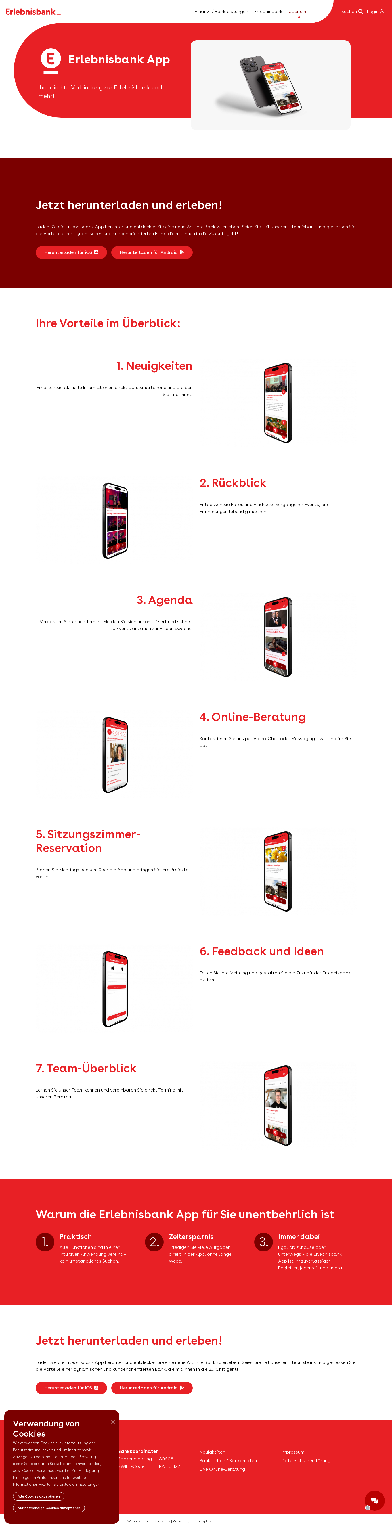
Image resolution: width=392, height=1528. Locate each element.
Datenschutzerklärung (306, 1460)
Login (375, 11)
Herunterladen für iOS (71, 252)
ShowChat (375, 1501)
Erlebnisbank (268, 11)
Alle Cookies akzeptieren (39, 1496)
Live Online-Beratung (222, 1469)
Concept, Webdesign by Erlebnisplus (141, 1521)
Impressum (293, 1452)
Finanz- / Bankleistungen (221, 11)
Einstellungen (87, 1484)
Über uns (298, 11)
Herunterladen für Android (152, 252)
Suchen (352, 11)
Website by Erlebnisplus (192, 1521)
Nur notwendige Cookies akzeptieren (49, 1508)
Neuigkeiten (212, 1452)
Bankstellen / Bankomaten (228, 1460)
